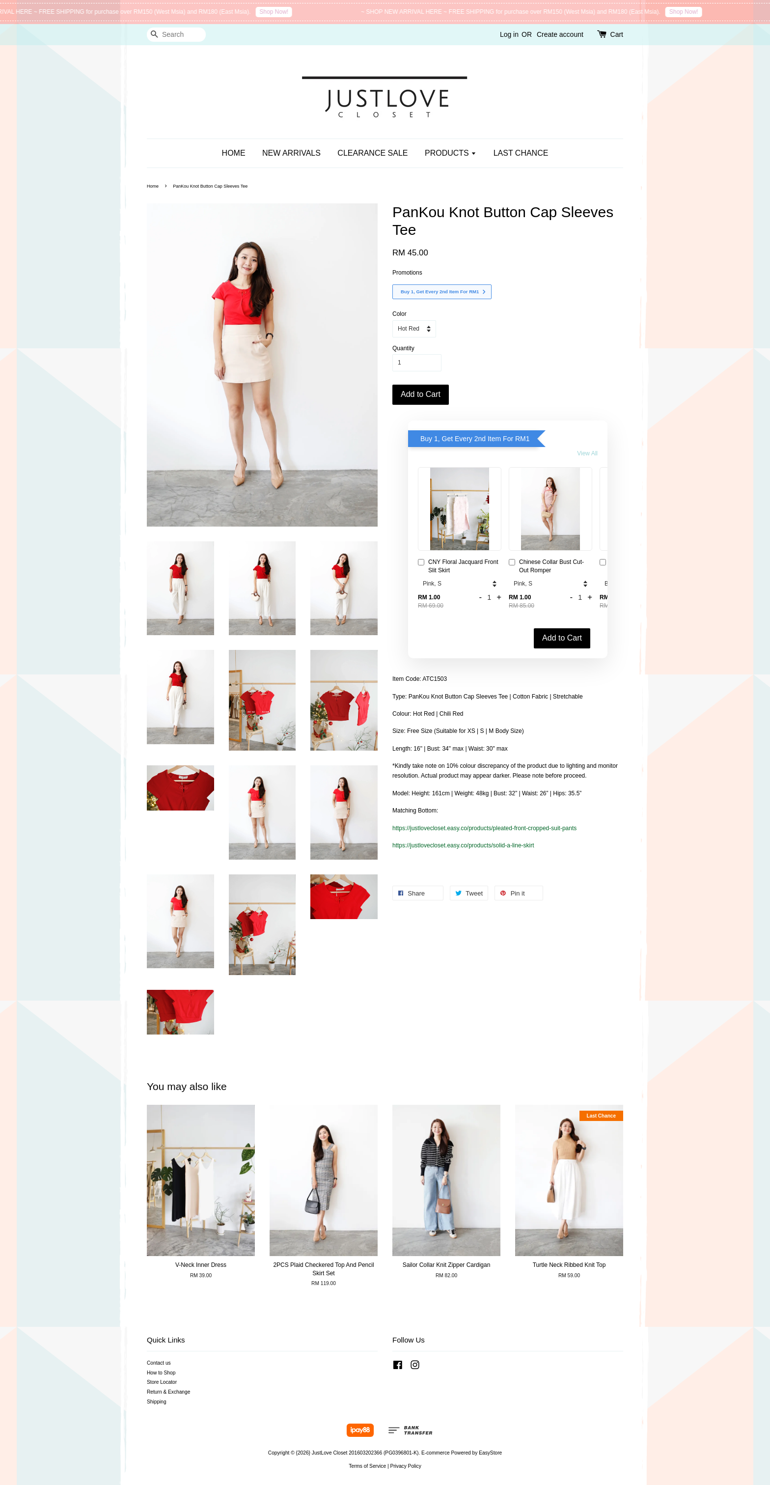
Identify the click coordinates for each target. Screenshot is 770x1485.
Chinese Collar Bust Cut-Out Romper (546, 566)
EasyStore (490, 1453)
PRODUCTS (450, 153)
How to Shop (161, 1372)
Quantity (403, 348)
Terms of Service (367, 1466)
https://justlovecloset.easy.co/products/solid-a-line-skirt (463, 845)
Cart (616, 34)
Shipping (156, 1401)
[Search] (176, 35)
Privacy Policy (405, 1466)
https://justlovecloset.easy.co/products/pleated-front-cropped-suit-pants (484, 828)
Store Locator (162, 1382)
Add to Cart (562, 638)
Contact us (159, 1363)
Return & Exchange (168, 1392)
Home (153, 186)
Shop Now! (281, 11)
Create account (560, 34)
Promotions (407, 272)
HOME (234, 153)
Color (399, 313)
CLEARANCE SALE (372, 153)
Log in (509, 34)
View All (587, 453)
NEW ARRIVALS (291, 153)
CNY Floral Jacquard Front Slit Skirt (458, 566)
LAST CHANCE (521, 153)
